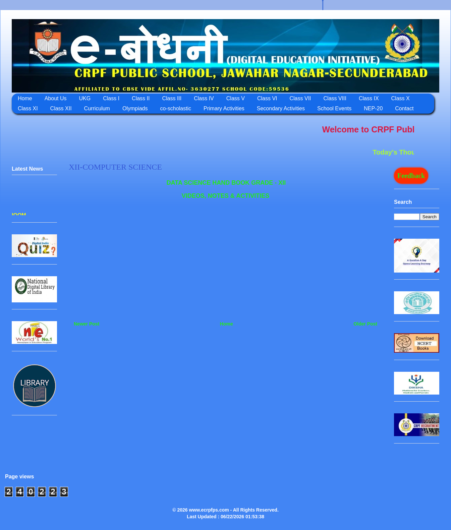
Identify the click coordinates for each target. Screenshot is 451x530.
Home (25, 98)
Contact (404, 108)
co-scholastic (175, 108)
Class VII (300, 98)
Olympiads (135, 108)
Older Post (365, 324)
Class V (235, 98)
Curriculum (97, 108)
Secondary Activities (281, 108)
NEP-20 (373, 108)
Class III (171, 98)
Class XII (61, 108)
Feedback (411, 175)
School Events (334, 108)
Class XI (28, 108)
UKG (85, 98)
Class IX (369, 98)
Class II (141, 98)
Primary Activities (224, 108)
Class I (111, 98)
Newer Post (86, 324)
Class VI (267, 98)
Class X (400, 98)
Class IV (204, 98)
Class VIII (335, 98)
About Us (56, 98)
